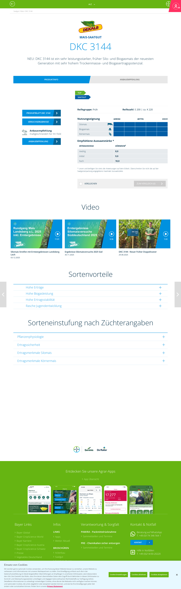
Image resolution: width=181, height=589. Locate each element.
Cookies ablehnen (139, 574)
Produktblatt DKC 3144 (38, 113)
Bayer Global (23, 532)
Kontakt (138, 542)
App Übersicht (91, 479)
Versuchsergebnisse (38, 121)
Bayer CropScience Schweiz (31, 548)
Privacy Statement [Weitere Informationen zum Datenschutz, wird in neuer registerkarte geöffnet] (55, 586)
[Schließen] (177, 575)
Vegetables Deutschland (29, 557)
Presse (20, 553)
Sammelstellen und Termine (97, 536)
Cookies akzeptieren (159, 574)
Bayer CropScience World (30, 536)
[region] (90, 575)
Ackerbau (60, 552)
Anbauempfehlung (130, 79)
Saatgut (59, 556)
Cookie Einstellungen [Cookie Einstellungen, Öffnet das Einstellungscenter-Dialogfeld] (118, 574)
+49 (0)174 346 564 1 (150, 535)
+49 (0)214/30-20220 (150, 553)
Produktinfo (51, 79)
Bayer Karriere (24, 540)
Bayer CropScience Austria (30, 544)
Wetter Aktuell (62, 540)
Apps (57, 536)
